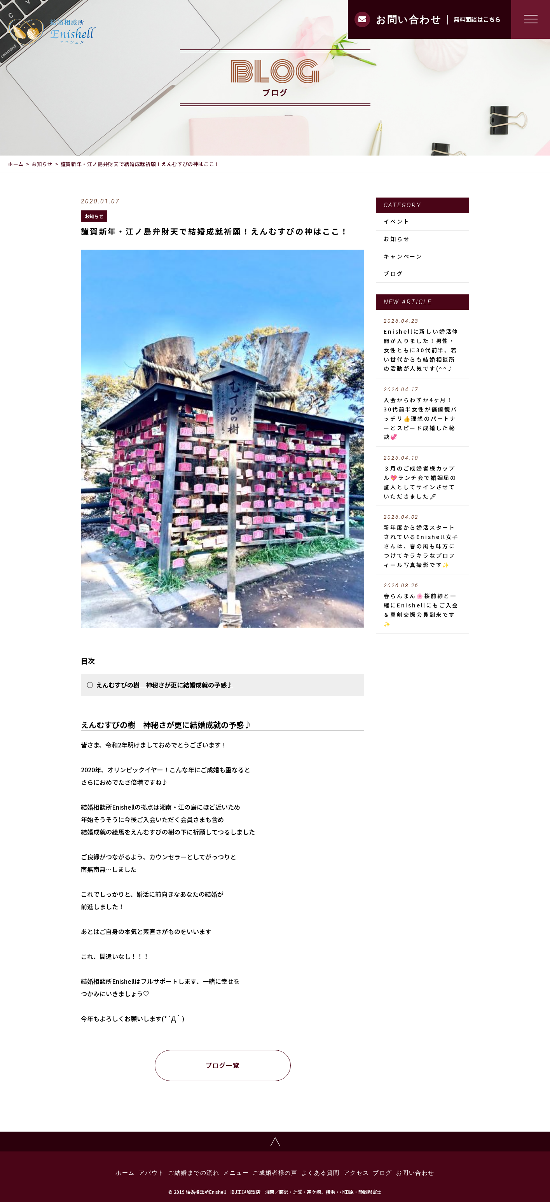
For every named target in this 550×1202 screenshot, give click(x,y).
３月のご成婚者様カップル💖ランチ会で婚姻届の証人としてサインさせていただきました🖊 (422, 477)
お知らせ (42, 164)
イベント (397, 221)
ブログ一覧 (223, 1065)
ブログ (393, 273)
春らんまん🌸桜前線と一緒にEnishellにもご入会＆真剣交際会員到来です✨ (422, 605)
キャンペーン (403, 256)
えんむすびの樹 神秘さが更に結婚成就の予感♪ (164, 684)
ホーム (16, 164)
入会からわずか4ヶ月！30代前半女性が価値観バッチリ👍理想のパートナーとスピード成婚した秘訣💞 (422, 414)
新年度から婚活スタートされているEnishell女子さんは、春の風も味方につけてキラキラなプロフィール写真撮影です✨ (422, 541)
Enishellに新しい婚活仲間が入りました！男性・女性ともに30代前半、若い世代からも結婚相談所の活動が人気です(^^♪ (422, 345)
